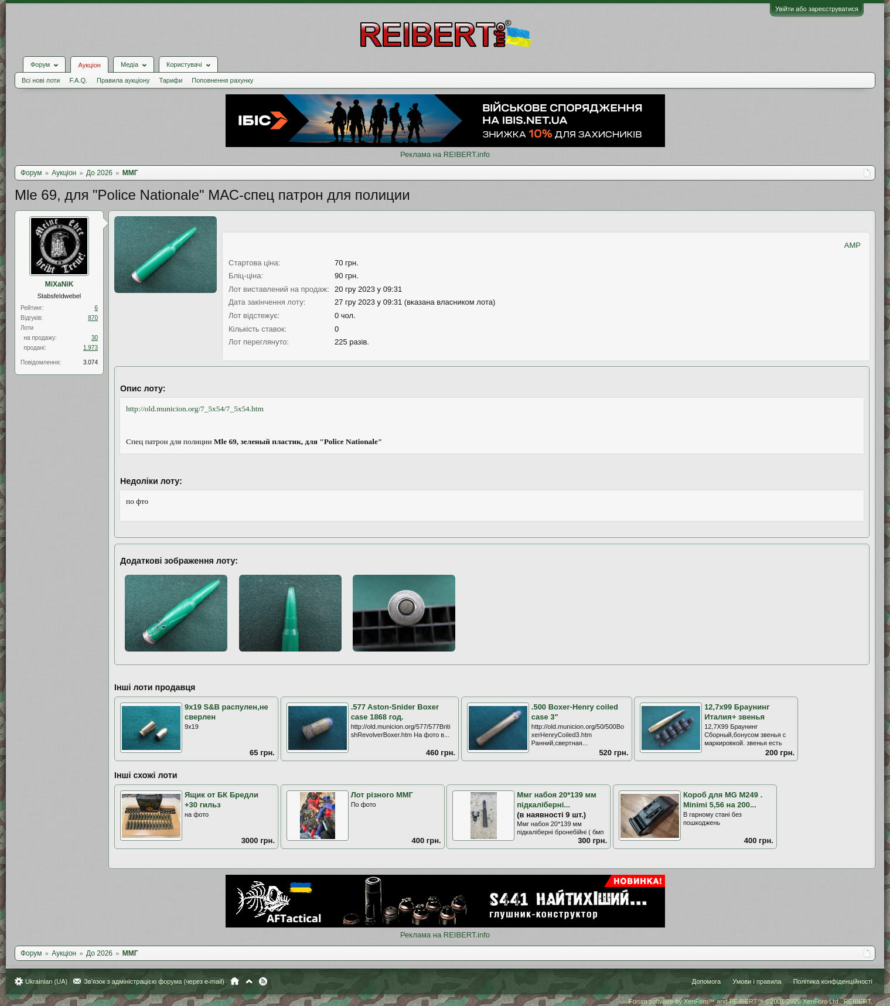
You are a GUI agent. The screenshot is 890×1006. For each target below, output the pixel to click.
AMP (852, 245)
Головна (234, 981)
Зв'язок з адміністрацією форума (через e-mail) (154, 981)
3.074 (90, 362)
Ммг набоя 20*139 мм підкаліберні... (556, 799)
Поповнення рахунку (222, 80)
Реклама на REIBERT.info (445, 154)
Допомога (706, 981)
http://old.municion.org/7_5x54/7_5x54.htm (195, 408)
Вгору (249, 981)
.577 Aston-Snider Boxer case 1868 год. (395, 712)
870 (93, 318)
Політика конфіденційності (832, 981)
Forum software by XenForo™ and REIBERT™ (750, 1001)
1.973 (90, 348)
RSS (263, 981)
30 (94, 338)
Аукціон (89, 65)
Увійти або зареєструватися (816, 8)
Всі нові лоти (41, 80)
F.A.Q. (78, 80)
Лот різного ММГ (382, 794)
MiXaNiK (59, 284)
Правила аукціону (123, 80)
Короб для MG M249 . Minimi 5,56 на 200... (722, 799)
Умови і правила (756, 981)
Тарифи (171, 80)
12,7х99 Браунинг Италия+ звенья (736, 712)
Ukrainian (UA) (46, 981)
